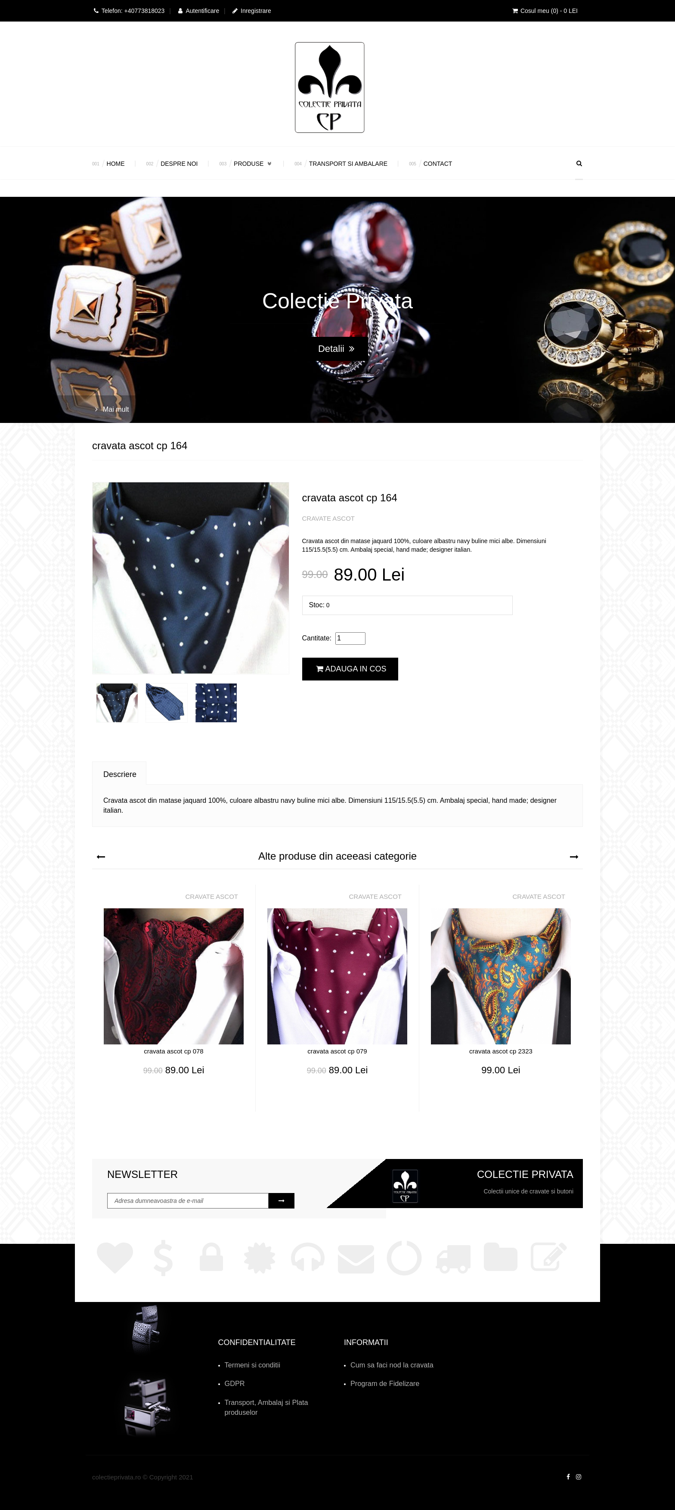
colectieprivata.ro (116, 1463)
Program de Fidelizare (380, 1381)
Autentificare (197, 10)
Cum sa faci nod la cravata (386, 1364)
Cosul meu (544, 10)
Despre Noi (179, 163)
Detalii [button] (336, 348)
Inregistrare (251, 10)
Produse (253, 163)
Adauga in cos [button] (351, 669)
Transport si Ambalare (348, 163)
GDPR (233, 1381)
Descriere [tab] (119, 774)
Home (116, 163)
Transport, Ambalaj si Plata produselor (276, 1398)
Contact (438, 163)
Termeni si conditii (248, 1364)
